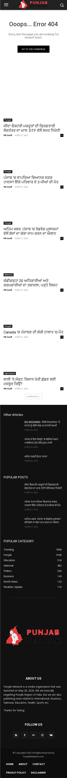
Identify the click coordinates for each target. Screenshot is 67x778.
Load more (33, 396)
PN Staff (8, 135)
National (9, 274)
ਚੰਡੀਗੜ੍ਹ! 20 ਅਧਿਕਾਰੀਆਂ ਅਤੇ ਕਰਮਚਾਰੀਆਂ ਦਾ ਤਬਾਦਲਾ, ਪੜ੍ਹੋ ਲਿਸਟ (31, 283)
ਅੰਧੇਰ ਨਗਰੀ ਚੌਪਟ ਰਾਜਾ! (35, 456)
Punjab (8, 120)
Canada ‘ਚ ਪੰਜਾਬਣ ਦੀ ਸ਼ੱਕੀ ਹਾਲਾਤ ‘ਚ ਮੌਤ (33, 332)
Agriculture (10, 373)
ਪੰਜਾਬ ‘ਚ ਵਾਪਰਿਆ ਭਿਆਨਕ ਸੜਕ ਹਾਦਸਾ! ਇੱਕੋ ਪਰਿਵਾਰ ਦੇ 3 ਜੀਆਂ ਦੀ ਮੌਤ (31, 180)
